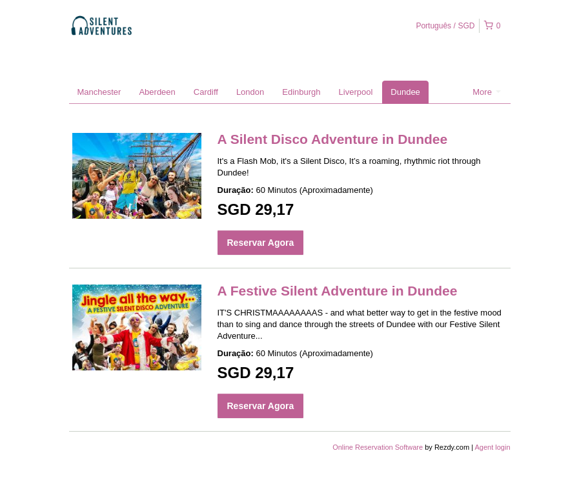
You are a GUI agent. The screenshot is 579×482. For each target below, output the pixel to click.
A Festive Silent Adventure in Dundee (338, 290)
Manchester (99, 92)
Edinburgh (301, 92)
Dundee (405, 92)
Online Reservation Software (377, 447)
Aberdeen (157, 92)
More (486, 92)
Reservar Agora (260, 242)
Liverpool (356, 92)
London (250, 92)
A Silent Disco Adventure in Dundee (333, 139)
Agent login (492, 447)
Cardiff (206, 92)
